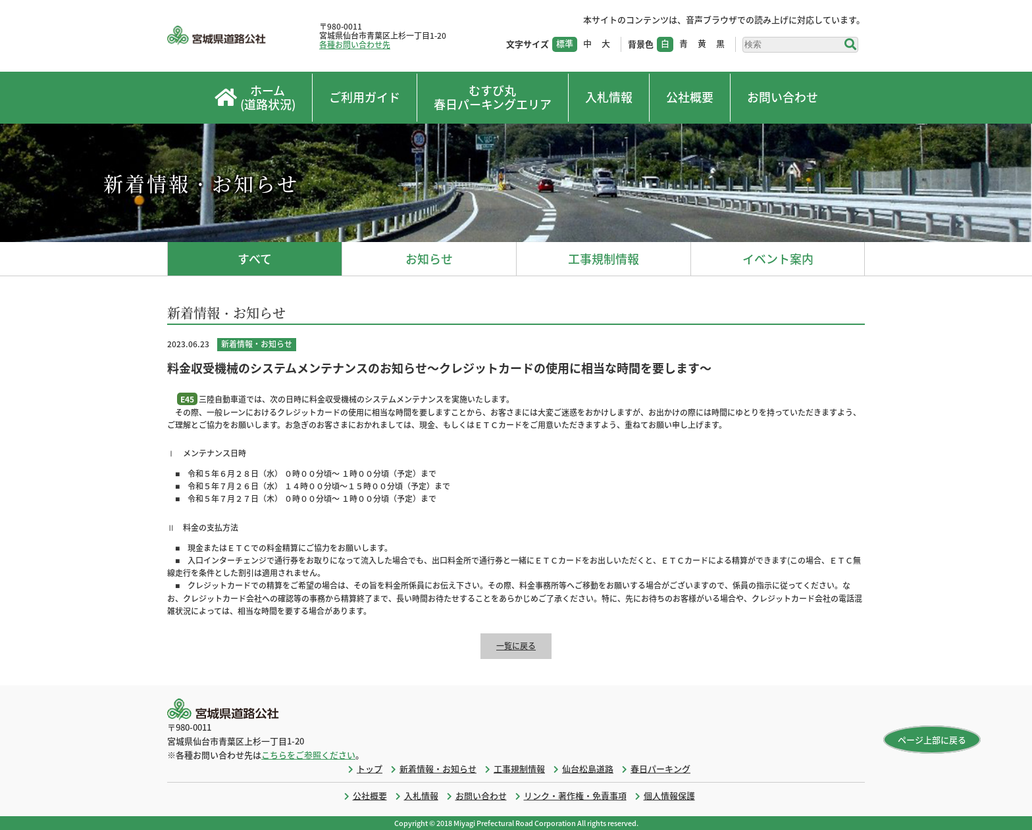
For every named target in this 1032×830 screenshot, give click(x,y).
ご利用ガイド (364, 97)
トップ (369, 768)
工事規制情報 (603, 259)
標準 (564, 43)
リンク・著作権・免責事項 (575, 795)
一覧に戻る (516, 646)
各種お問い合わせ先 (354, 45)
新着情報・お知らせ (438, 768)
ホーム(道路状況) (255, 98)
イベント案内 (777, 259)
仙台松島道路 (587, 768)
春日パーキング (660, 768)
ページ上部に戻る (932, 739)
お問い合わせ (782, 97)
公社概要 (689, 97)
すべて (255, 259)
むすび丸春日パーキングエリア (493, 98)
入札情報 (608, 97)
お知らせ (429, 259)
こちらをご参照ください (308, 754)
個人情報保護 (669, 795)
